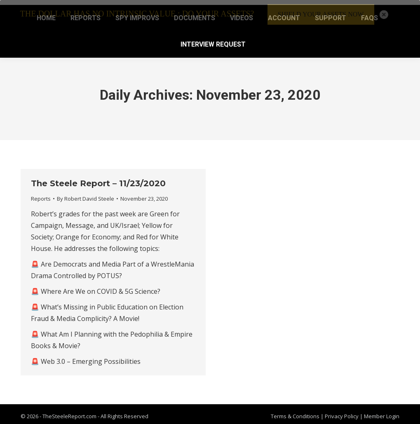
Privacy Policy (342, 411)
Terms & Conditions (295, 411)
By (85, 193)
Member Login (381, 411)
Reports (41, 193)
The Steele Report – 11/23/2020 (98, 178)
